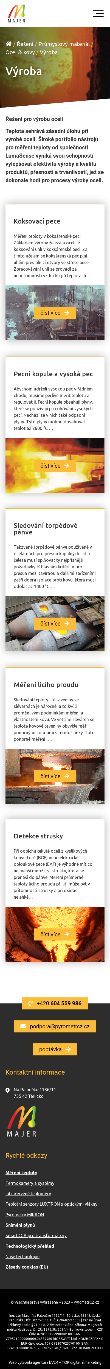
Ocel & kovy (20, 52)
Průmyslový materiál (64, 44)
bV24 (53, 1362)
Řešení (25, 44)
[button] (55, 313)
